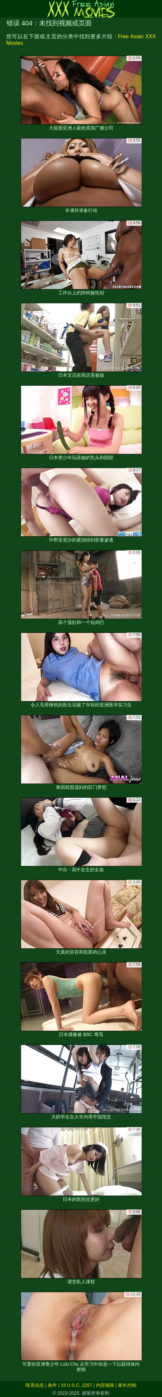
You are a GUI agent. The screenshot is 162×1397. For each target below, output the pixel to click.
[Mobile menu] (6, 9)
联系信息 (35, 1385)
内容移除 (105, 1385)
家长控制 (127, 1385)
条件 (52, 1385)
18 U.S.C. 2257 (76, 1385)
